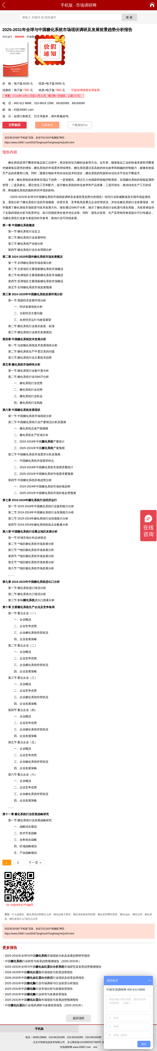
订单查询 (47, 125)
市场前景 (31, 207)
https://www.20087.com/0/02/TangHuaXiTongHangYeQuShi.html (39, 142)
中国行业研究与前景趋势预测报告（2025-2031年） (43, 961)
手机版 (67, 5)
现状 (43, 416)
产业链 (33, 243)
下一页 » (35, 862)
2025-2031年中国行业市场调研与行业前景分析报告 (42, 983)
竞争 (74, 202)
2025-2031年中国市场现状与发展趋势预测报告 (42, 999)
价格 (37, 480)
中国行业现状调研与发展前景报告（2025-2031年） (44, 1005)
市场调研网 (86, 5)
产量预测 (53, 448)
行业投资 (26, 814)
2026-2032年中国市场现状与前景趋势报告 (39, 972)
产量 (50, 441)
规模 (51, 202)
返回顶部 (78, 1018)
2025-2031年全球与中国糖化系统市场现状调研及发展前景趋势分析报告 (56, 196)
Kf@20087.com (24, 109)
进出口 (33, 600)
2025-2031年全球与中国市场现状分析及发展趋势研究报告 (47, 955)
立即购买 (14, 125)
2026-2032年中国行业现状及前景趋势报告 (44, 977)
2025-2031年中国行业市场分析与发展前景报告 (39, 988)
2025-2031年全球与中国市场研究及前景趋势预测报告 (53, 966)
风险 (131, 207)
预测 (73, 493)
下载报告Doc (80, 125)
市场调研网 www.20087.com (75, 1047)
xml (95, 1047)
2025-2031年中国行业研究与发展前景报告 (36, 994)
